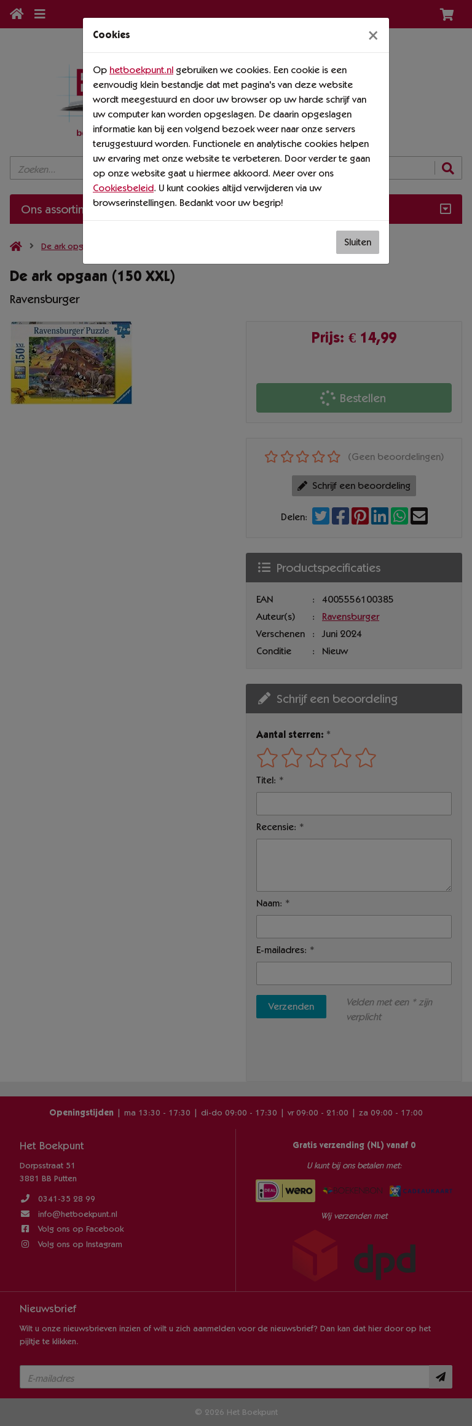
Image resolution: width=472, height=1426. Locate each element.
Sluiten (357, 242)
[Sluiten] (373, 35)
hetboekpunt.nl (141, 70)
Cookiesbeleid (123, 188)
